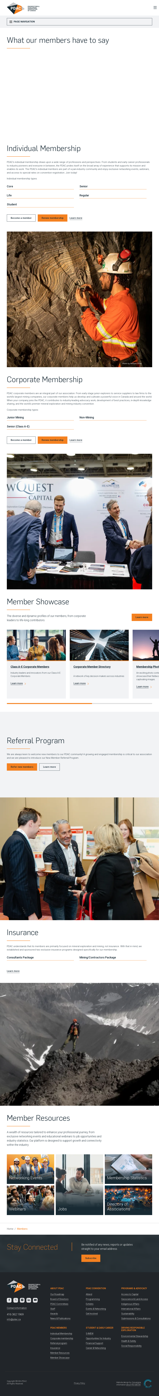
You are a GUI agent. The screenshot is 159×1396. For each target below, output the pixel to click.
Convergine (136, 1382)
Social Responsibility (131, 1346)
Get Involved (92, 1313)
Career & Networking (96, 1348)
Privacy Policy (79, 1383)
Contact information (17, 1308)
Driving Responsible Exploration (133, 1329)
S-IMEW (89, 1333)
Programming (93, 1299)
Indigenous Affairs (130, 1304)
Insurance (55, 1348)
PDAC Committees (59, 1304)
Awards (54, 1313)
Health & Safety (128, 1341)
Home (10, 1228)
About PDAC (57, 1288)
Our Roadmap (57, 1294)
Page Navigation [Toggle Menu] (22, 21)
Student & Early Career (99, 1328)
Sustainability (127, 1313)
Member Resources (60, 1353)
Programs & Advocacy (134, 1288)
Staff (52, 1309)
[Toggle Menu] (154, 7)
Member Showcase (59, 1357)
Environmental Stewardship (134, 1336)
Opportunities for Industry (98, 1338)
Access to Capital (129, 1294)
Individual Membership (61, 1333)
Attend (89, 1294)
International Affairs (131, 1309)
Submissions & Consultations (136, 1318)
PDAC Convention (96, 1288)
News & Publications (60, 1318)
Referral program (58, 1343)
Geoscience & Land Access (134, 1299)
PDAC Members (58, 1328)
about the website (133, 1385)
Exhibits (89, 1304)
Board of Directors (59, 1299)
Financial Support (94, 1343)
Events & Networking (96, 1309)
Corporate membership (61, 1338)
